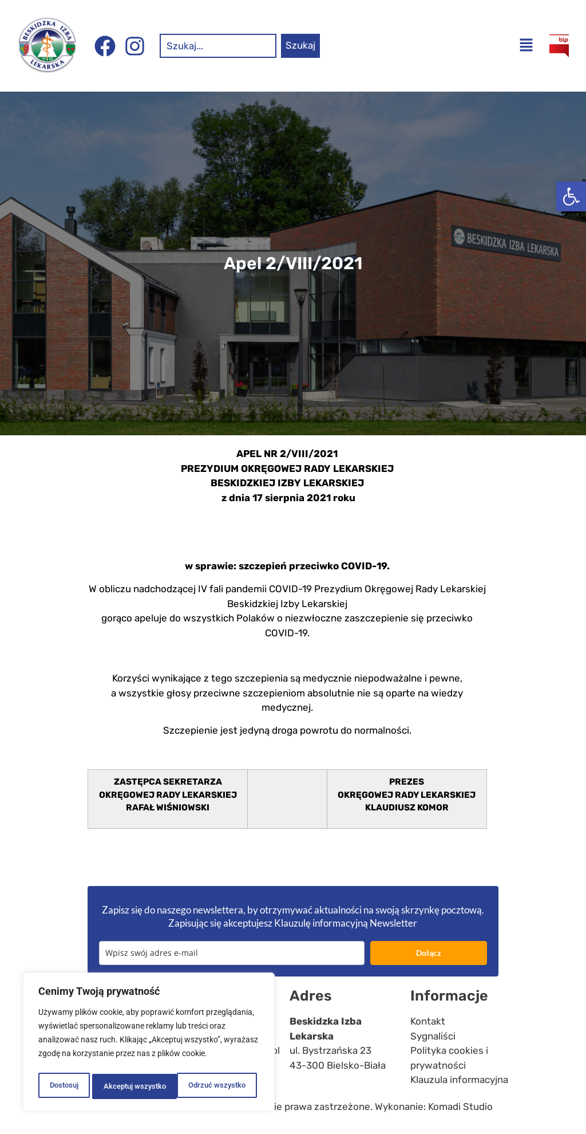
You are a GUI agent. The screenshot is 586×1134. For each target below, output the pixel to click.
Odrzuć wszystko (131, 1086)
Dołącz (428, 953)
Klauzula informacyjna (459, 1079)
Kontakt (427, 1021)
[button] (571, 196)
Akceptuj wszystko (217, 1086)
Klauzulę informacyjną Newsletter (345, 923)
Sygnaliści (433, 1036)
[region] (149, 1044)
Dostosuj (63, 1086)
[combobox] (218, 46)
